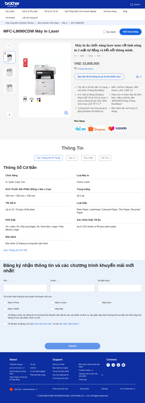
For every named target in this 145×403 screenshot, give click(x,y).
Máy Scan (106, 302)
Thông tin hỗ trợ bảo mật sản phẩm (88, 375)
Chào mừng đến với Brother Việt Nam (20, 23)
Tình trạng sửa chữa (60, 378)
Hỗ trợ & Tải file (58, 364)
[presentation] (24, 333)
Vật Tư (72, 158)
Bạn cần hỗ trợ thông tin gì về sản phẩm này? (99, 76)
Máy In (64, 23)
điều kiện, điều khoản (68, 324)
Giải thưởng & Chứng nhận (17, 372)
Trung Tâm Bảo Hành (61, 371)
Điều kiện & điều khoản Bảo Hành (89, 365)
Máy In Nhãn (13, 309)
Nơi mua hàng (130, 32)
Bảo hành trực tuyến (60, 368)
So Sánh (109, 31)
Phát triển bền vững (37, 375)
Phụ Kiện (88, 158)
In (141, 76)
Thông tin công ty (16, 364)
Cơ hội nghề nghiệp (37, 371)
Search (135, 4)
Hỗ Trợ (104, 158)
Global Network (29, 389)
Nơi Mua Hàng (110, 11)
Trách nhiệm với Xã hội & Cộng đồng (18, 378)
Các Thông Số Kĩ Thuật (48, 158)
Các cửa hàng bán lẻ (61, 375)
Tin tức (32, 364)
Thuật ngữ (83, 380)
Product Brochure (85, 69)
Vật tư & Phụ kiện (30, 11)
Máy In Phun (13, 302)
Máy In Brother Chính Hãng (48, 23)
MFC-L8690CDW (77, 23)
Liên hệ (33, 368)
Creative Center (85, 370)
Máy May (59, 309)
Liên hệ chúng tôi (30, 18)
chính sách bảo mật (42, 324)
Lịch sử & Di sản (15, 368)
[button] (9, 45)
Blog (125, 11)
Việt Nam (15, 389)
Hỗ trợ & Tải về (51, 11)
